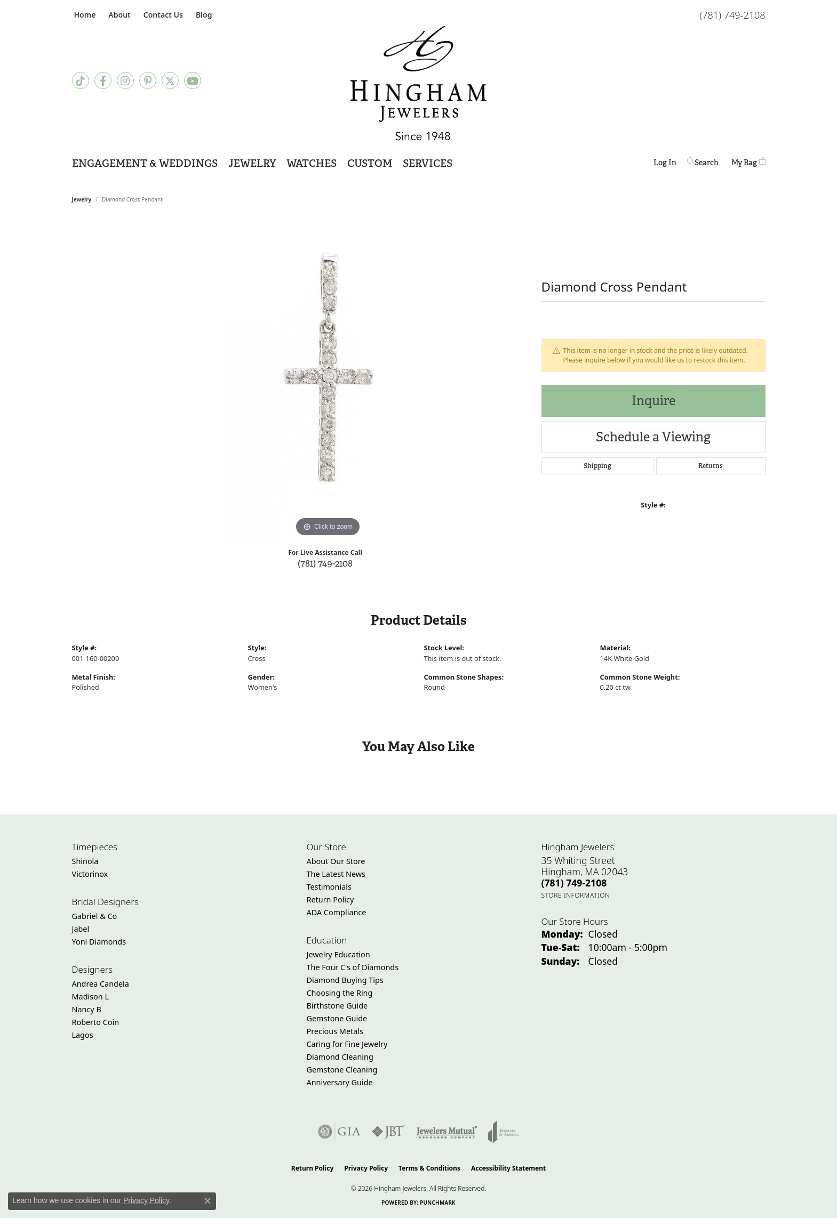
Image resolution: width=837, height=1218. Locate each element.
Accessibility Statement (508, 1168)
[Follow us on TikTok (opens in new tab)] (80, 80)
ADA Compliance (336, 912)
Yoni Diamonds (99, 942)
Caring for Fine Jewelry (347, 1044)
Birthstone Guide (337, 1006)
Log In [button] (664, 164)
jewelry (82, 199)
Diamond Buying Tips (345, 980)
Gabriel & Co (94, 916)
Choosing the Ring (340, 993)
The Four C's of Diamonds (353, 967)
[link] (84, 14)
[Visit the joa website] (503, 1131)
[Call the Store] (574, 882)
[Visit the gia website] (339, 1131)
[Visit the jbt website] (388, 1131)
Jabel (81, 929)
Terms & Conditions (429, 1168)
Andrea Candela (100, 984)
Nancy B (86, 1009)
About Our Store (336, 861)
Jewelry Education (338, 954)
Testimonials (329, 887)
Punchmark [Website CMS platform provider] (438, 1202)
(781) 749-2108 (325, 563)
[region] (328, 379)
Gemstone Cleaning (342, 1069)
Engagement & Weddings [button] (145, 163)
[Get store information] (575, 895)
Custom (369, 163)
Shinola (85, 861)
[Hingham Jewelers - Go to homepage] (418, 83)
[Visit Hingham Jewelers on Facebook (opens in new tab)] (102, 80)
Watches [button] (311, 163)
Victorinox (90, 874)
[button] (118, 14)
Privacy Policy (366, 1168)
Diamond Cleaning (340, 1057)
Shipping (597, 466)
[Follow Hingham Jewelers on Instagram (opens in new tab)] (125, 80)
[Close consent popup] (207, 1201)
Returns (710, 466)
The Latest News (336, 874)
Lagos (82, 1035)
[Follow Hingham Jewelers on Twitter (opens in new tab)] (170, 80)
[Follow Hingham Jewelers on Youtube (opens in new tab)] (192, 80)
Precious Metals (335, 1031)
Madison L (90, 996)
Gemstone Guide (337, 1018)
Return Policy (330, 899)
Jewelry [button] (252, 163)
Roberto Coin (95, 1022)
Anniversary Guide (340, 1082)
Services (427, 163)
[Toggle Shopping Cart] (748, 162)
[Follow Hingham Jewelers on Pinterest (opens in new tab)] (147, 80)
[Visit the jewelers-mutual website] (446, 1131)
